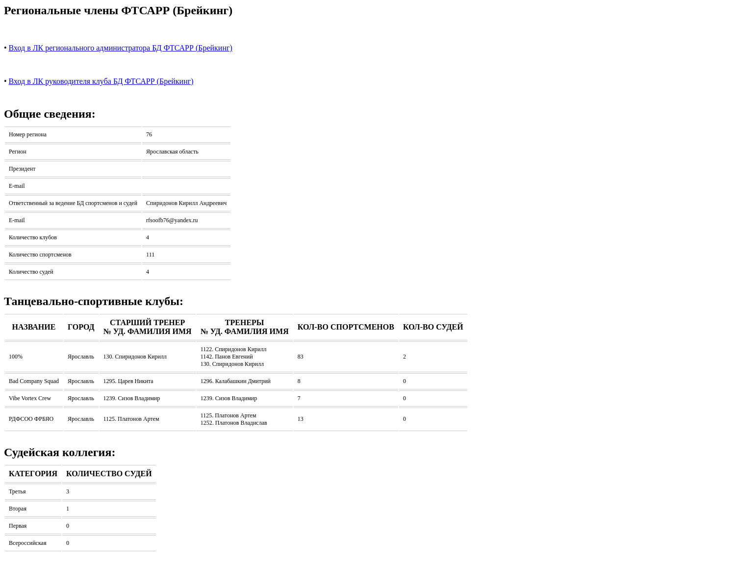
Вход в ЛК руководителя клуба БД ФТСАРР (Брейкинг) (101, 81)
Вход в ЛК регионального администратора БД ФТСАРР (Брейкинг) (120, 48)
